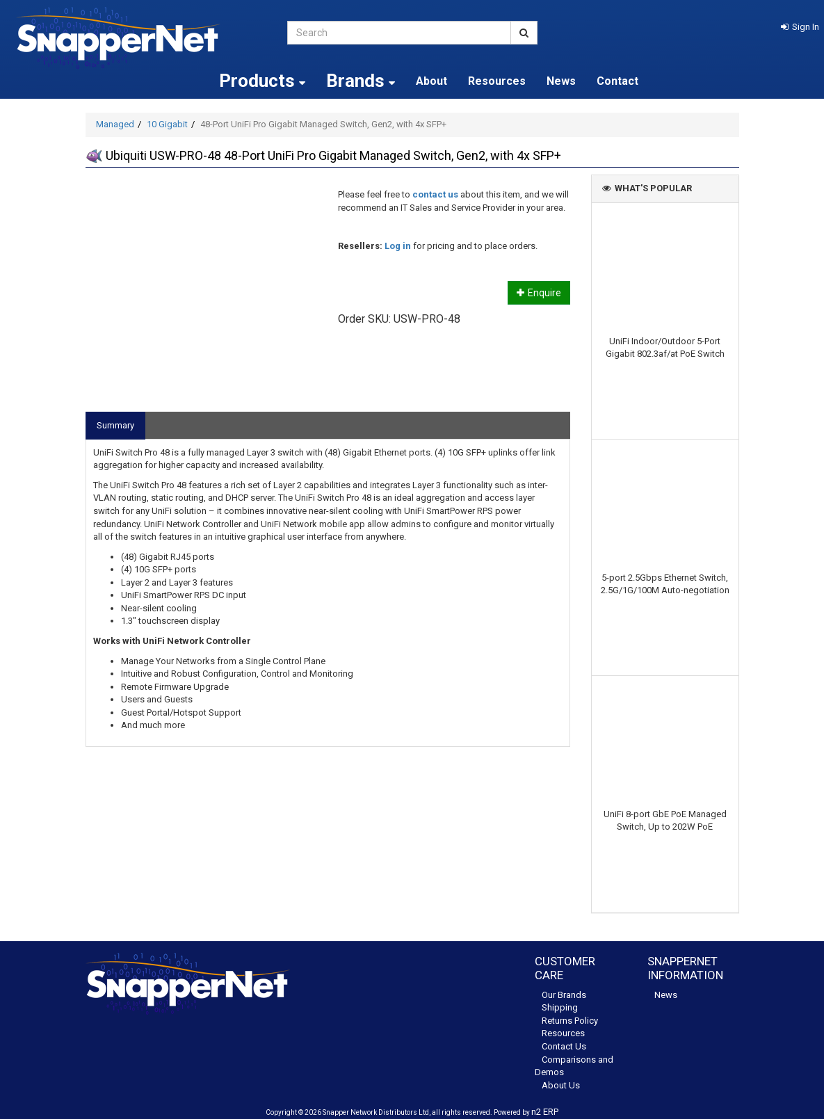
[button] (800, 27)
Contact (617, 81)
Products (262, 80)
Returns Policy (570, 1020)
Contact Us (564, 1046)
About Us (561, 1085)
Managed (115, 124)
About (431, 81)
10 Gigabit (167, 124)
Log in (398, 246)
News (561, 81)
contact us (435, 194)
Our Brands (564, 995)
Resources (497, 81)
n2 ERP (544, 1111)
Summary (115, 425)
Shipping (560, 1007)
